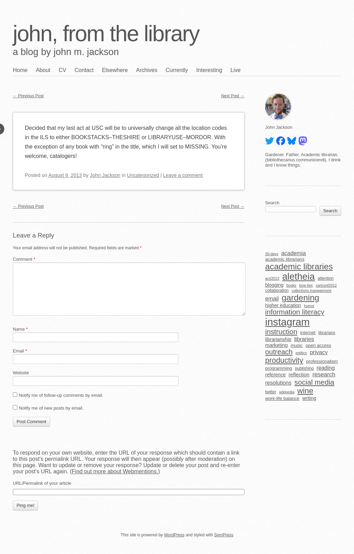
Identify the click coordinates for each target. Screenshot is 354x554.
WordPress (174, 535)
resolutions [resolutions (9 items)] (278, 383)
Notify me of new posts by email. (51, 408)
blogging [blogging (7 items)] (274, 285)
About (43, 70)
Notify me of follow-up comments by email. (61, 395)
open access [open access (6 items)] (318, 345)
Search (272, 202)
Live (236, 70)
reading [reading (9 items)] (326, 368)
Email (20, 351)
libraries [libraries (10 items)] (304, 339)
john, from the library (106, 33)
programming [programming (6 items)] (278, 368)
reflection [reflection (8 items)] (299, 374)
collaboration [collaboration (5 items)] (277, 290)
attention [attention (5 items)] (326, 278)
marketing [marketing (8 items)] (276, 345)
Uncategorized (143, 175)
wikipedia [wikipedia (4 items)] (287, 392)
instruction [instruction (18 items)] (281, 332)
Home (20, 70)
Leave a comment (183, 175)
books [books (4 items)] (291, 285)
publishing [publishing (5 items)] (304, 368)
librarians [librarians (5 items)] (326, 332)
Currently (177, 70)
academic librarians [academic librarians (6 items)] (284, 259)
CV (62, 70)
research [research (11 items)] (324, 374)
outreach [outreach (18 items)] (278, 352)
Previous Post (28, 95)
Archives (146, 70)
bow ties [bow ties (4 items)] (306, 285)
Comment (24, 259)
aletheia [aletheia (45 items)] (298, 276)
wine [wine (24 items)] (305, 390)
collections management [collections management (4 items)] (312, 290)
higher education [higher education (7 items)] (283, 305)
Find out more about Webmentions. (115, 471)
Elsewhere (115, 70)
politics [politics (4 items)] (301, 353)
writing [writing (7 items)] (309, 398)
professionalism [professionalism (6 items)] (322, 361)
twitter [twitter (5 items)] (270, 392)
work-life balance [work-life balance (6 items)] (282, 398)
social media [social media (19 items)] (314, 382)
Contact (84, 70)
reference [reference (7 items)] (275, 374)
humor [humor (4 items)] (309, 306)
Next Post (232, 95)
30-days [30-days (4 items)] (271, 254)
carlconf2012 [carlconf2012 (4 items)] (326, 285)
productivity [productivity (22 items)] (284, 360)
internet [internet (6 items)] (308, 332)
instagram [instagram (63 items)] (287, 322)
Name (20, 329)
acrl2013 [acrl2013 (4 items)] (272, 278)
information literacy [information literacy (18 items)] (294, 312)
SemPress (223, 535)
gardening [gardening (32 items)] (300, 297)
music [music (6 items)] (296, 345)
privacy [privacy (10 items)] (319, 352)
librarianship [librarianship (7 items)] (278, 339)
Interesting (209, 70)
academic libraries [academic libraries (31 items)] (299, 266)
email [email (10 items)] (272, 298)
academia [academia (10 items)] (293, 253)
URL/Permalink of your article (42, 483)
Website (21, 372)
